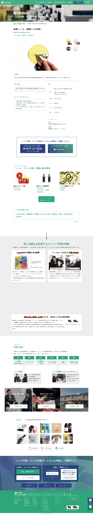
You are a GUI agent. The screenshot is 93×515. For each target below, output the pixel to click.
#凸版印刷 (62, 189)
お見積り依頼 (29, 471)
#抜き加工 (19, 216)
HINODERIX (26, 503)
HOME (15, 23)
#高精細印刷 (29, 214)
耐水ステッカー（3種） (20, 186)
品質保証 (46, 406)
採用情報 (87, 2)
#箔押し (61, 214)
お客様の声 (18, 406)
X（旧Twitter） (48, 448)
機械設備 (16, 503)
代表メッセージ (36, 503)
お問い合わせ (78, 2)
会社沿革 (35, 505)
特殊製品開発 (27, 501)
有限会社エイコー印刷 (59, 128)
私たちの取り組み (40, 2)
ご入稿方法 (46, 485)
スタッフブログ (58, 501)
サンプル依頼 (29, 477)
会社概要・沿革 (74, 406)
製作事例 (50, 2)
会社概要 (35, 501)
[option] (38, 54)
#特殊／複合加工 (31, 35)
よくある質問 (52, 477)
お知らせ (56, 499)
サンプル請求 (45, 503)
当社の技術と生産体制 (59, 2)
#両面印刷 (24, 35)
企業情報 (70, 2)
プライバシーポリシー (47, 510)
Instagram (35, 448)
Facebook (63, 124)
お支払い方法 (63, 485)
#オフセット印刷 (17, 35)
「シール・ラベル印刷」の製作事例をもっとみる (46, 199)
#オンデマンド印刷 (45, 214)
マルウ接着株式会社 (62, 94)
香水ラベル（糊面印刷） (43, 186)
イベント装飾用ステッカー (67, 186)
